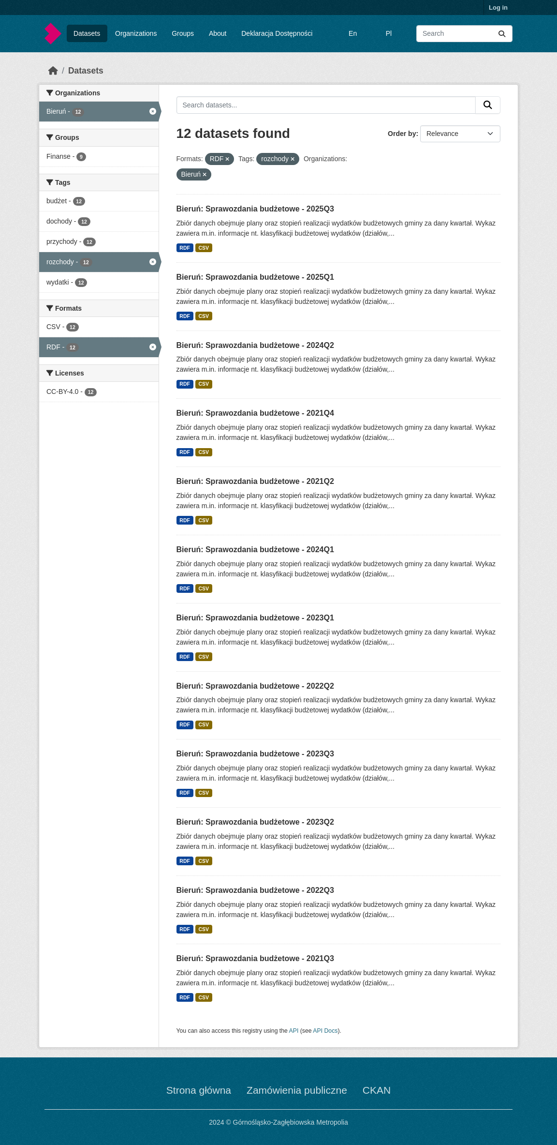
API (294, 1030)
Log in (498, 7)
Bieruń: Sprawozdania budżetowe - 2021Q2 (255, 481)
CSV (203, 248)
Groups (183, 33)
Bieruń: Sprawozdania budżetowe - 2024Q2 (255, 345)
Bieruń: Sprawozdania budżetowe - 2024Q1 (255, 549)
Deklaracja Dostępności (276, 33)
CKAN (377, 1090)
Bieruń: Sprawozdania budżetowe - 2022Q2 (255, 686)
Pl (389, 33)
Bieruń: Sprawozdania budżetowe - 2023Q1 (255, 618)
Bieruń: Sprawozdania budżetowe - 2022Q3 (255, 890)
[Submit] (502, 33)
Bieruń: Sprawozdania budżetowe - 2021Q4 (255, 413)
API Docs (325, 1030)
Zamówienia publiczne (297, 1090)
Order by (402, 133)
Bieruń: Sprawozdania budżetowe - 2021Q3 (255, 958)
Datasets (86, 33)
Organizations (136, 33)
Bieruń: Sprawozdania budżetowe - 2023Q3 (255, 754)
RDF (184, 248)
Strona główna (198, 1090)
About (218, 33)
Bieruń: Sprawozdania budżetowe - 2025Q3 (255, 209)
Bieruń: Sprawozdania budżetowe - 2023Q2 (255, 822)
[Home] (53, 70)
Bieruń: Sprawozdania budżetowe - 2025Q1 (255, 277)
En (353, 33)
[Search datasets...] (464, 33)
